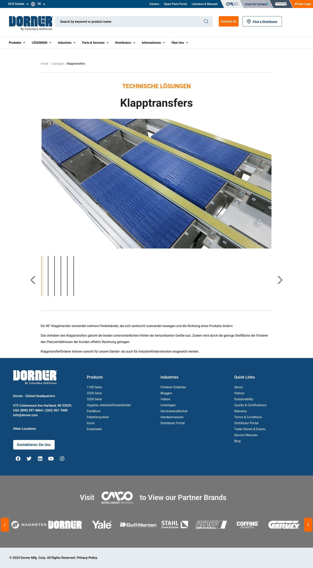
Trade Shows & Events (249, 429)
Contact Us (229, 21)
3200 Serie (94, 399)
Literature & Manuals (205, 4)
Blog (237, 441)
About (238, 387)
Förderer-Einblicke (173, 387)
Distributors (123, 42)
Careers (154, 4)
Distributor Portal (172, 423)
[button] (5, 525)
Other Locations (24, 429)
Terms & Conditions (248, 417)
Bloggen (166, 393)
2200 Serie (94, 393)
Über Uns (178, 42)
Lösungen (58, 63)
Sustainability (243, 399)
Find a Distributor (262, 22)
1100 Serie (94, 387)
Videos (165, 399)
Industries (64, 42)
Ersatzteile (94, 429)
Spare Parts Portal (175, 4)
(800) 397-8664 (31, 410)
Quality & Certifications (250, 405)
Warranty (240, 411)
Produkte (15, 42)
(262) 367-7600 (56, 410)
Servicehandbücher (174, 411)
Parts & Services (93, 42)
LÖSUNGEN (39, 42)
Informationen (151, 42)
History (239, 393)
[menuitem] (154, 4)
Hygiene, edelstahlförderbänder (109, 405)
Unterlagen (168, 405)
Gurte (91, 423)
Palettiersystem (98, 417)
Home (45, 63)
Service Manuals (246, 435)
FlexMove (93, 411)
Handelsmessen (171, 417)
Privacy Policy (87, 558)
